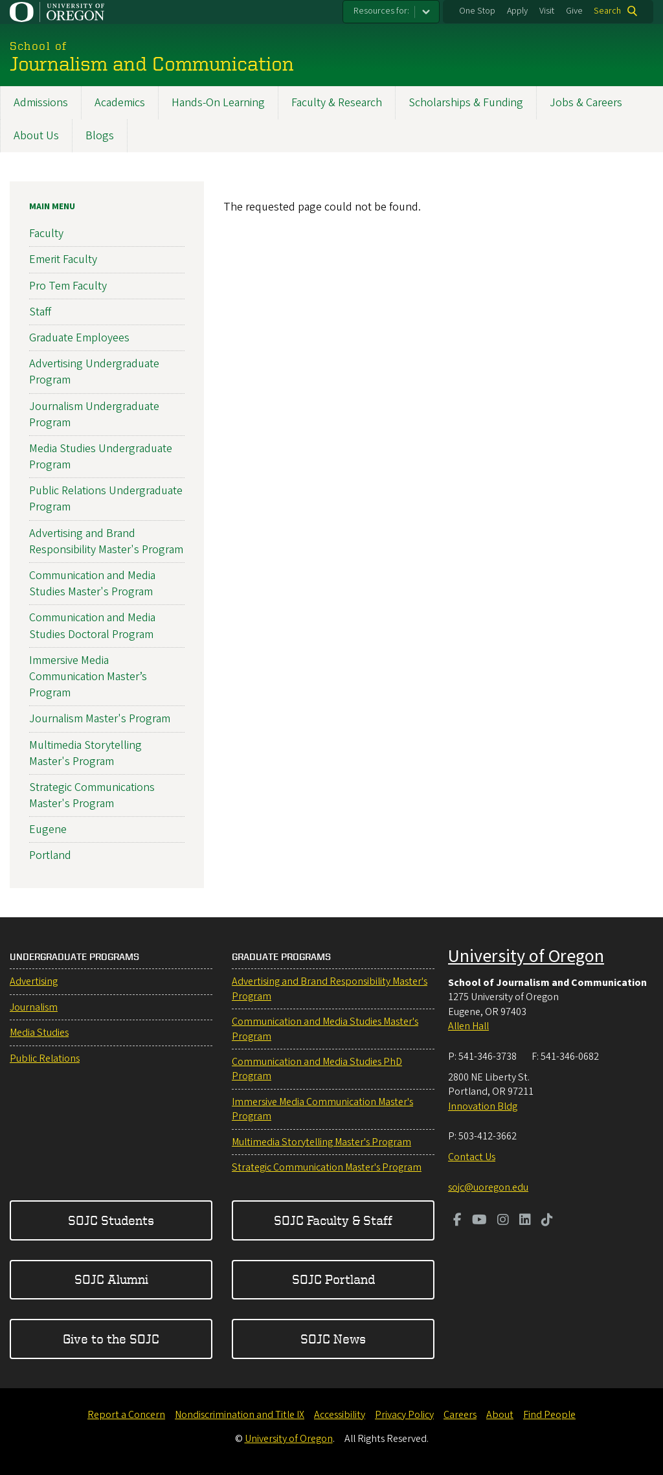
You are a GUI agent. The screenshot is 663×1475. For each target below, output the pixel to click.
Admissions (41, 103)
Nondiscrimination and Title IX (239, 1415)
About (499, 1415)
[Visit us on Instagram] (503, 1221)
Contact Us (471, 1157)
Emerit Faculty (63, 259)
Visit (546, 11)
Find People (549, 1415)
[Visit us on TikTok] (547, 1221)
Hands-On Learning (218, 103)
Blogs (99, 136)
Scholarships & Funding (466, 103)
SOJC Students (111, 1220)
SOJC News (333, 1338)
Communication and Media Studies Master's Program (92, 583)
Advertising (34, 981)
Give (574, 11)
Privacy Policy (404, 1415)
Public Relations (45, 1058)
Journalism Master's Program (99, 719)
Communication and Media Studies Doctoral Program (92, 626)
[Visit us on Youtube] (479, 1221)
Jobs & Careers (586, 103)
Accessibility (339, 1415)
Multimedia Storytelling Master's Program (85, 753)
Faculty (46, 233)
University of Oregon (526, 956)
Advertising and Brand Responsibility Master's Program (106, 541)
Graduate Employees (79, 338)
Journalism (34, 1007)
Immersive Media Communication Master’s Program (88, 676)
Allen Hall (468, 1026)
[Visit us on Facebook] (457, 1221)
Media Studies (39, 1032)
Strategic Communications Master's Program (92, 795)
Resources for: (381, 11)
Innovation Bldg (482, 1106)
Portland (50, 855)
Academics (120, 103)
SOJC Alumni (111, 1279)
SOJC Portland (333, 1279)
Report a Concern (126, 1415)
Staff (40, 312)
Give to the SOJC (111, 1338)
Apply (517, 11)
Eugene (48, 829)
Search (607, 11)
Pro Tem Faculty (68, 285)
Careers (460, 1415)
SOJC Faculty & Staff (333, 1220)
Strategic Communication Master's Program (326, 1167)
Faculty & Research (336, 103)
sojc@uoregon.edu (488, 1187)
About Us (36, 136)
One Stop (477, 11)
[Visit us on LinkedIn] (525, 1221)
